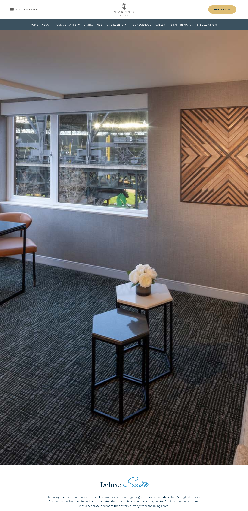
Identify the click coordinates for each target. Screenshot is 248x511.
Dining (88, 24)
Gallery (161, 24)
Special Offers (207, 24)
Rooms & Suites (67, 25)
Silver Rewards (182, 24)
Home (34, 24)
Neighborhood (141, 24)
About (46, 24)
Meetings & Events (112, 25)
